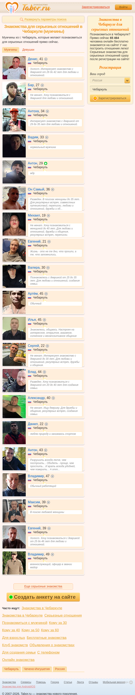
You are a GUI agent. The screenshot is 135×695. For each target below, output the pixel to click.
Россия (60, 669)
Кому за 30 (58, 623)
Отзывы (93, 682)
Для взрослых (13, 638)
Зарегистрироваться (96, 7)
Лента (80, 682)
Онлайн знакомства (18, 660)
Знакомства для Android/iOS (18, 686)
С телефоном (48, 652)
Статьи (68, 682)
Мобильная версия (114, 682)
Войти (123, 7)
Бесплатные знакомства (46, 638)
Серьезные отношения (63, 615)
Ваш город (97, 74)
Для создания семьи (19, 652)
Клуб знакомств (15, 645)
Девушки (28, 49)
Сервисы (26, 682)
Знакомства (9, 682)
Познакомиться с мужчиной (24, 623)
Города (55, 682)
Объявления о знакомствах (52, 645)
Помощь (41, 682)
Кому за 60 (50, 630)
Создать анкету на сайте (42, 597)
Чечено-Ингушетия (37, 669)
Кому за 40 (11, 630)
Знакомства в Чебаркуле (42, 608)
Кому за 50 (30, 630)
